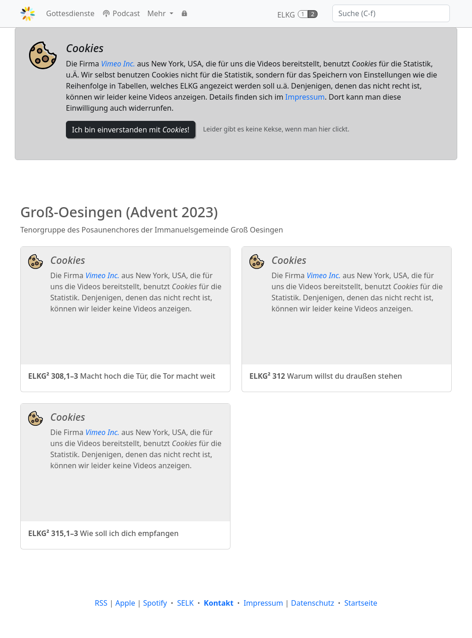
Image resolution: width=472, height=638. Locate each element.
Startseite (361, 603)
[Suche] (391, 13)
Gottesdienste (70, 13)
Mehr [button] (158, 13)
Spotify (155, 603)
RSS (101, 603)
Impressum (305, 97)
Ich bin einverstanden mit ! (130, 130)
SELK (185, 603)
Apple (125, 603)
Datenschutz (312, 603)
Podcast (121, 13)
